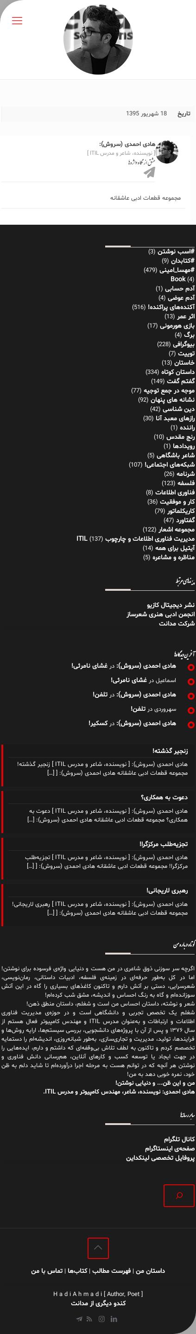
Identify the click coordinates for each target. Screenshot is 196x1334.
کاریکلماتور (181, 511)
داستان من (150, 1271)
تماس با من (47, 1271)
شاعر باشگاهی (176, 455)
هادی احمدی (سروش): (146, 666)
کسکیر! (98, 723)
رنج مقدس (180, 437)
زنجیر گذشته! (170, 751)
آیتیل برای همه (175, 548)
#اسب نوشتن (176, 251)
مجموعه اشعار (176, 529)
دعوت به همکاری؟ (164, 797)
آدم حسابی (180, 289)
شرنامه (186, 474)
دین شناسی (179, 409)
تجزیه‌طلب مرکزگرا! (163, 844)
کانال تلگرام (178, 1139)
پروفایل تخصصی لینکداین (160, 1158)
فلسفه (186, 483)
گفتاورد (185, 520)
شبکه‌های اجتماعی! (170, 465)
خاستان (184, 363)
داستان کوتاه (178, 372)
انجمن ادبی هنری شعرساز (160, 614)
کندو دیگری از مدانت (98, 1303)
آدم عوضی (181, 298)
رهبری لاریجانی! (167, 890)
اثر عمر (186, 316)
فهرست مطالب (111, 1271)
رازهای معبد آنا (175, 418)
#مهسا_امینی (177, 270)
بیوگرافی (184, 344)
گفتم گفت (181, 381)
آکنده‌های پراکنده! (171, 307)
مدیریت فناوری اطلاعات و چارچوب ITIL (135, 539)
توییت (186, 353)
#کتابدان (183, 261)
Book (178, 279)
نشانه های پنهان (173, 400)
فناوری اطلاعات (175, 492)
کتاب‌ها (77, 1271)
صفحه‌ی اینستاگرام (170, 1148)
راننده (187, 428)
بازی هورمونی (177, 326)
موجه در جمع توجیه (169, 390)
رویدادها (184, 446)
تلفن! (100, 694)
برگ (189, 335)
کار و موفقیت (177, 502)
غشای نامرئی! (89, 666)
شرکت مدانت (177, 624)
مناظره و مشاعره (173, 557)
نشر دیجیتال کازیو (171, 605)
